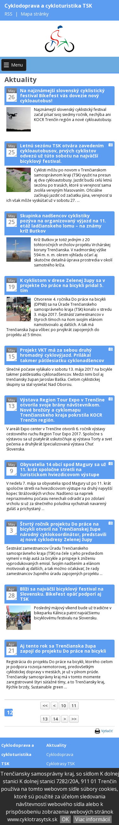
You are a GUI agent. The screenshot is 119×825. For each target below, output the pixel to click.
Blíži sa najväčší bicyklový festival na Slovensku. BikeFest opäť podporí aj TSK (61, 594)
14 (55, 719)
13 (45, 719)
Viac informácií (92, 819)
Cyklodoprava (59, 754)
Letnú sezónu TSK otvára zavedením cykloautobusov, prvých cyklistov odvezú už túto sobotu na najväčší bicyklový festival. (62, 153)
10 (63, 705)
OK (65, 819)
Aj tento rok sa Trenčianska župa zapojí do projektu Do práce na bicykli (63, 648)
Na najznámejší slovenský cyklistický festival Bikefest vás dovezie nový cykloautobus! (62, 95)
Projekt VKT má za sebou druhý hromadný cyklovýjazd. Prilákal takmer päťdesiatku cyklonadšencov (62, 355)
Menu (17, 65)
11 (73, 705)
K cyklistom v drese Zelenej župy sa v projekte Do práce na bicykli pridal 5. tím (62, 285)
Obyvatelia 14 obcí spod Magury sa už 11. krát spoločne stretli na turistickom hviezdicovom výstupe (63, 469)
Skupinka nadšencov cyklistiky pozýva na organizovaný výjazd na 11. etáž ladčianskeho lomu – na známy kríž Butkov (63, 223)
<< (45, 705)
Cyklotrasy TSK (60, 763)
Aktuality (56, 745)
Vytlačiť (107, 731)
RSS (9, 14)
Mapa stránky (35, 14)
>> (73, 719)
